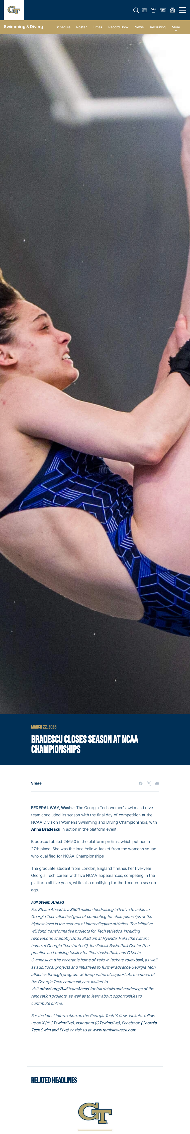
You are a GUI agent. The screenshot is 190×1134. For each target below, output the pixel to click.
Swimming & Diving (23, 26)
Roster (81, 27)
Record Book (118, 27)
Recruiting (158, 27)
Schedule (63, 27)
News (139, 27)
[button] (136, 10)
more (176, 27)
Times (98, 27)
